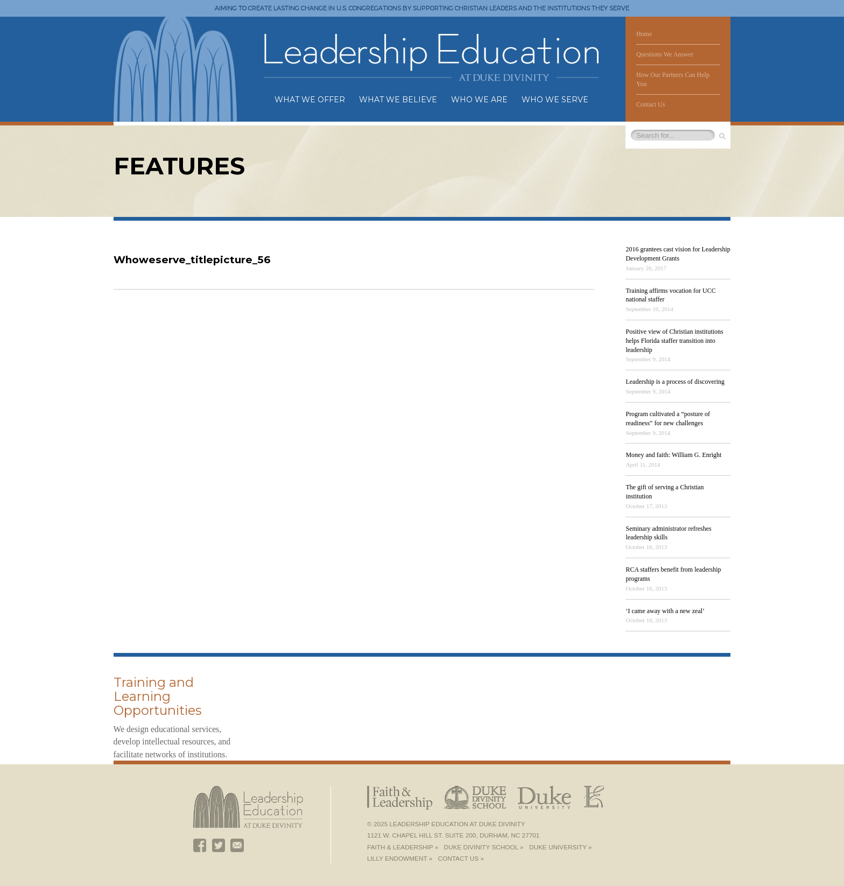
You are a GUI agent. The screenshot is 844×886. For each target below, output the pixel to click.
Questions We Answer (664, 54)
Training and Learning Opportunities (157, 696)
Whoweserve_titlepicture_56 (192, 260)
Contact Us (650, 104)
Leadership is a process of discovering (675, 381)
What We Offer (310, 99)
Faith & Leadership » (402, 847)
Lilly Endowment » (399, 858)
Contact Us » (461, 858)
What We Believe (398, 99)
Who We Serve (555, 99)
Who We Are (479, 99)
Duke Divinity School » (484, 847)
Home (644, 34)
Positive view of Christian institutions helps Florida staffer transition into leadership (674, 341)
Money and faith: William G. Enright (673, 455)
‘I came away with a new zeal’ (665, 611)
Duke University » (560, 847)
